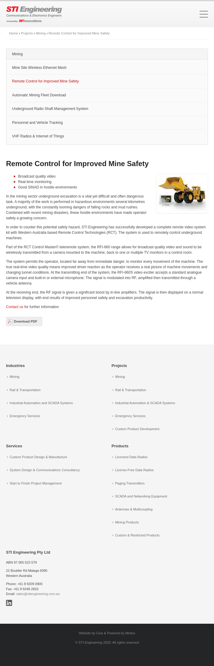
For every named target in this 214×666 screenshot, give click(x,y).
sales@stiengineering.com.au (38, 594)
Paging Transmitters (130, 483)
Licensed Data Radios (131, 457)
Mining (41, 33)
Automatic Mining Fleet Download (39, 95)
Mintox (130, 633)
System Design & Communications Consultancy (45, 470)
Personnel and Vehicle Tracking (37, 123)
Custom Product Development (137, 429)
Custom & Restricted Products (137, 535)
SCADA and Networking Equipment (141, 496)
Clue (99, 633)
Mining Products (127, 522)
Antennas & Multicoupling (134, 509)
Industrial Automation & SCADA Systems (145, 403)
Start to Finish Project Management (35, 483)
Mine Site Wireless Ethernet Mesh (39, 68)
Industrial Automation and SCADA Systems (41, 403)
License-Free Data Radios (134, 470)
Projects (27, 33)
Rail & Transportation (25, 390)
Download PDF (25, 321)
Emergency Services (25, 416)
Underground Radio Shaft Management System (50, 109)
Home (13, 33)
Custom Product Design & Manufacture (38, 457)
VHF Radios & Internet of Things (38, 136)
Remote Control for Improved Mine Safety (79, 33)
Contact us (14, 307)
